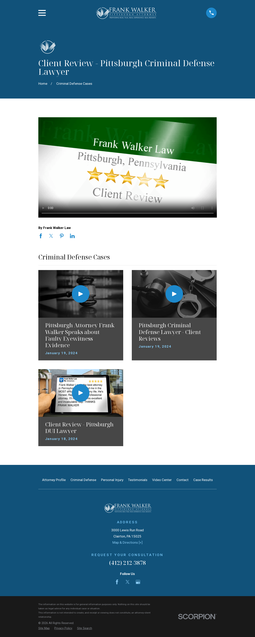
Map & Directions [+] (127, 542)
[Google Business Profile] (138, 582)
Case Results (203, 480)
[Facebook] (117, 582)
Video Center (162, 480)
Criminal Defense (83, 480)
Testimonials (137, 480)
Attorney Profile (54, 480)
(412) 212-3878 (127, 562)
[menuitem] (44, 628)
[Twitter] (127, 582)
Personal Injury (112, 480)
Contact (183, 480)
